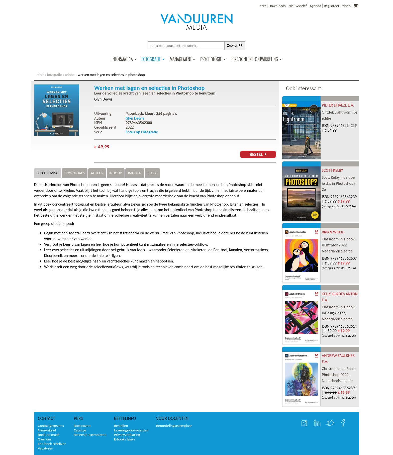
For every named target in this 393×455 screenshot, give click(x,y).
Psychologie (211, 59)
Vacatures (45, 448)
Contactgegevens (51, 425)
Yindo (346, 6)
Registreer (331, 6)
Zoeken (235, 45)
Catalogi (80, 430)
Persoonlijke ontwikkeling (254, 59)
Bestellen (121, 425)
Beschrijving (48, 173)
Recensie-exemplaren (90, 434)
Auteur (97, 173)
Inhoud (115, 173)
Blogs (152, 173)
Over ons (44, 439)
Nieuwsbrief (297, 6)
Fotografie (151, 59)
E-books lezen (124, 439)
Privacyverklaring (127, 434)
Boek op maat (48, 434)
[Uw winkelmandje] (355, 6)
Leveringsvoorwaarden (131, 430)
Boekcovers (82, 425)
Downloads (277, 6)
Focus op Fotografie (142, 132)
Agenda (315, 6)
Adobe (69, 74)
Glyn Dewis (103, 99)
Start (262, 6)
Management (180, 59)
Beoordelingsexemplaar (174, 425)
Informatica (122, 59)
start (40, 74)
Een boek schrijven (52, 443)
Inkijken (135, 173)
